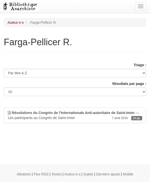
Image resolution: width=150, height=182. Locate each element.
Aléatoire (24, 174)
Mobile (128, 174)
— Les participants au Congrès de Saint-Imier (75, 115)
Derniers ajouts (108, 174)
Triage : (140, 65)
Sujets (88, 174)
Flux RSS (41, 174)
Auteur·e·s (16, 22)
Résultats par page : (129, 84)
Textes (56, 174)
